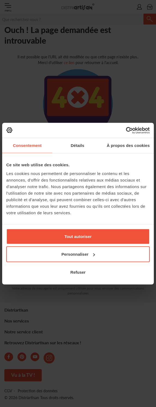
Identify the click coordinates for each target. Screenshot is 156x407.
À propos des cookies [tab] (128, 145)
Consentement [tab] (27, 145)
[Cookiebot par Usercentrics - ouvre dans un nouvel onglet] (126, 130)
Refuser (78, 272)
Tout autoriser (78, 236)
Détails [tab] (77, 145)
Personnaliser (78, 254)
